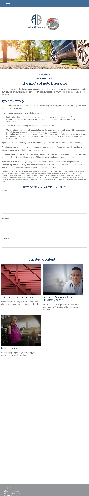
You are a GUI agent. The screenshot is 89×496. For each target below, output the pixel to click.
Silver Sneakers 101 (11, 348)
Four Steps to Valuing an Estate (18, 297)
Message (5, 218)
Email (4, 204)
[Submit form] (8, 239)
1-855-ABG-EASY (17, 493)
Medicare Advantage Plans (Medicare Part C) (58, 298)
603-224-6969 (14, 491)
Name (4, 191)
